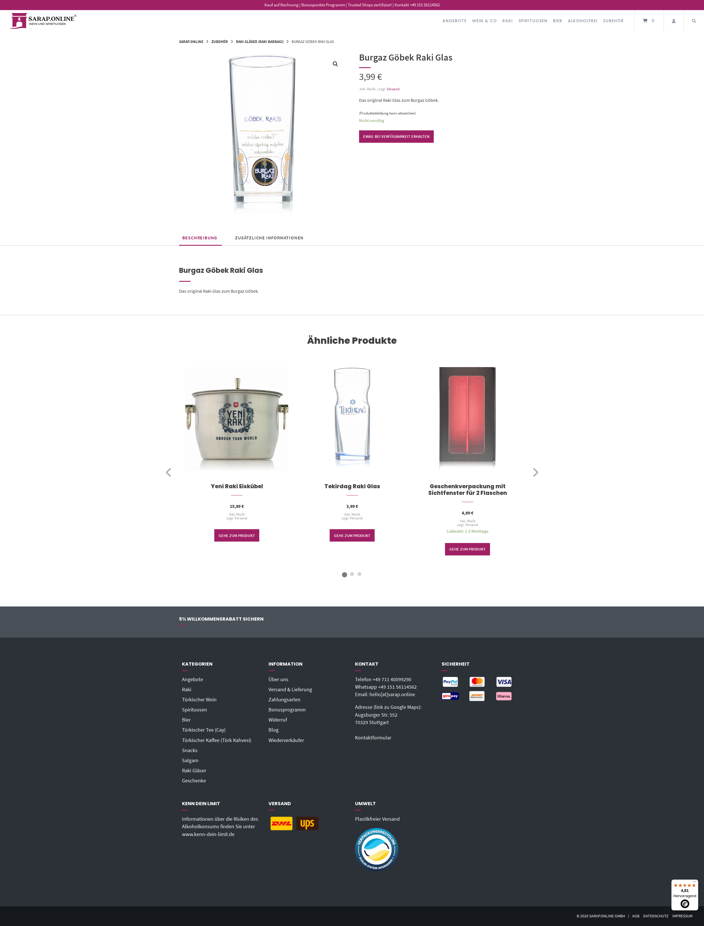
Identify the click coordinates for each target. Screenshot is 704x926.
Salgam (190, 760)
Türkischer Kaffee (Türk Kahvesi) (216, 740)
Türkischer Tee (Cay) (204, 730)
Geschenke (194, 780)
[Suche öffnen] (694, 21)
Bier (557, 21)
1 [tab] (344, 574)
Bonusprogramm (287, 710)
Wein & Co (484, 21)
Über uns (278, 679)
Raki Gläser (194, 770)
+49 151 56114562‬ (397, 687)
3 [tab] (359, 574)
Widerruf (278, 720)
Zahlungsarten (285, 699)
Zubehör (613, 21)
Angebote (454, 21)
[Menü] (694, 883)
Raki (507, 21)
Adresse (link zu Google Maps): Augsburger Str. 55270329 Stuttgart (388, 715)
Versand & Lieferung (290, 689)
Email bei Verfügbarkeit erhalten (396, 136)
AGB (635, 916)
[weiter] (535, 472)
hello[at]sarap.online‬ (392, 694)
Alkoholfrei (583, 21)
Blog (274, 730)
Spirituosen (533, 21)
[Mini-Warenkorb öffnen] (649, 21)
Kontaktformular (373, 738)
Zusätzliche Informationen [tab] (269, 238)
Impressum (682, 916)
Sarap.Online (191, 41)
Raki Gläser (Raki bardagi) (260, 41)
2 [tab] (352, 574)
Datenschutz (656, 916)
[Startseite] (43, 21)
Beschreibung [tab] (199, 238)
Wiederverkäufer (286, 740)
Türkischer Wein (199, 699)
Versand (393, 89)
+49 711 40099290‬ (392, 679)
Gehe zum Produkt (237, 535)
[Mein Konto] (674, 21)
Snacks (190, 750)
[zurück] (168, 472)
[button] (335, 64)
